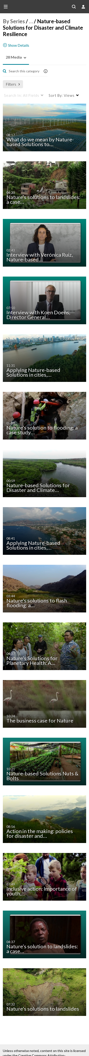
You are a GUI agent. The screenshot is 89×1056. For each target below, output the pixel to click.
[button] (12, 57)
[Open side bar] (5, 6)
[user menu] (83, 6)
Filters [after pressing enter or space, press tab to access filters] (13, 84)
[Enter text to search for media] (23, 71)
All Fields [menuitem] (21, 95)
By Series (14, 21)
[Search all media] (74, 6)
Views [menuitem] (62, 95)
